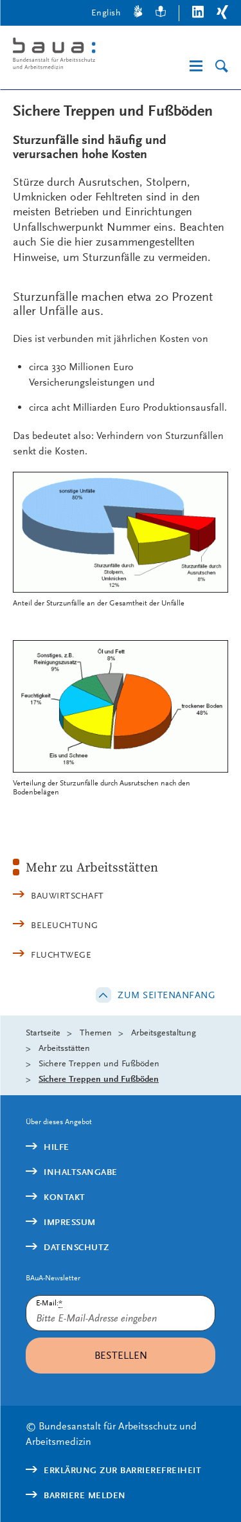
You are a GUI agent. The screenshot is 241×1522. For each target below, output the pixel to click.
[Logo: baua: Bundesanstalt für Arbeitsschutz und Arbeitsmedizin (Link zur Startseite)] (64, 55)
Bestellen (120, 1355)
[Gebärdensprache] (138, 13)
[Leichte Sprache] (160, 13)
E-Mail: (49, 1303)
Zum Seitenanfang (166, 995)
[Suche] (222, 66)
